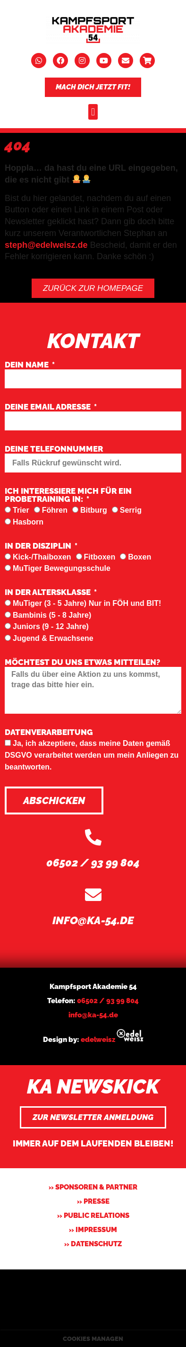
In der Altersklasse (49, 592)
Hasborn (28, 522)
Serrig (131, 510)
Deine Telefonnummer (54, 449)
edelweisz (98, 1039)
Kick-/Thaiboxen (42, 557)
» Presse (93, 1201)
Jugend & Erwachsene (53, 638)
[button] (92, 112)
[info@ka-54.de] (93, 894)
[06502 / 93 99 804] (93, 837)
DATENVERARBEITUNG (49, 732)
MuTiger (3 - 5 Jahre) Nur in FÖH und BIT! (87, 603)
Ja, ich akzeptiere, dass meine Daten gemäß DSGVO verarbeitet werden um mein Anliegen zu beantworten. (91, 754)
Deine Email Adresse (49, 407)
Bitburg (93, 510)
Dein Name (28, 365)
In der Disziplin (39, 546)
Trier (21, 510)
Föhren (55, 510)
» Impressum (93, 1229)
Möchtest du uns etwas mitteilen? (82, 662)
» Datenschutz (93, 1244)
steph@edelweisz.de (46, 245)
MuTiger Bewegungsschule (61, 568)
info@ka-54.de (93, 920)
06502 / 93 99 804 (93, 862)
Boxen (139, 557)
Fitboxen (100, 557)
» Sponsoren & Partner (93, 1187)
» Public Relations (93, 1215)
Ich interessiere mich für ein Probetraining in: (68, 495)
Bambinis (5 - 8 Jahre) (52, 615)
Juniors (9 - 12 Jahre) (51, 626)
